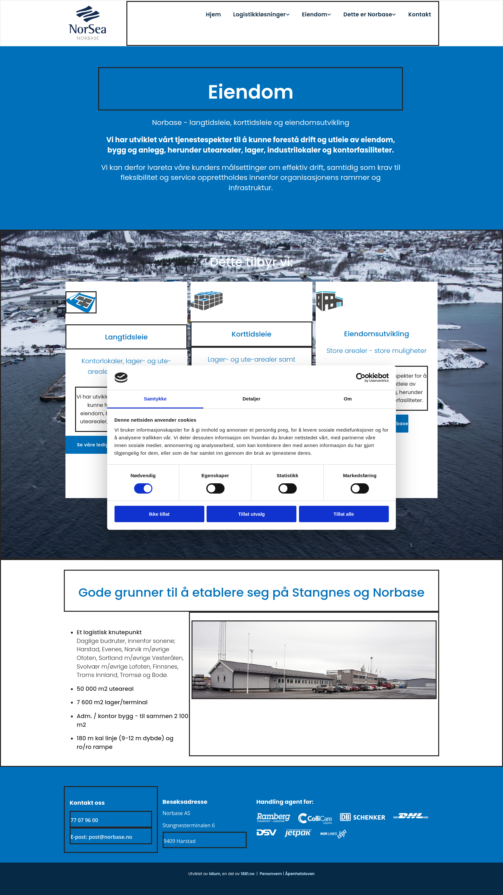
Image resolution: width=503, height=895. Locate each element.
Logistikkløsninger (269, 13)
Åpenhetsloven (300, 873)
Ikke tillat (159, 514)
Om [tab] (348, 398)
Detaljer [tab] (251, 398)
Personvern (271, 873)
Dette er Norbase (372, 13)
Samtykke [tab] (155, 398)
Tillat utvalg (251, 514)
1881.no (248, 873)
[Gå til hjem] (87, 38)
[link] (266, 13)
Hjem (226, 13)
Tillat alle (344, 514)
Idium (214, 873)
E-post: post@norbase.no (101, 836)
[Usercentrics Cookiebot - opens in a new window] (361, 377)
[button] (103, 445)
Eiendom (322, 13)
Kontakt (421, 13)
